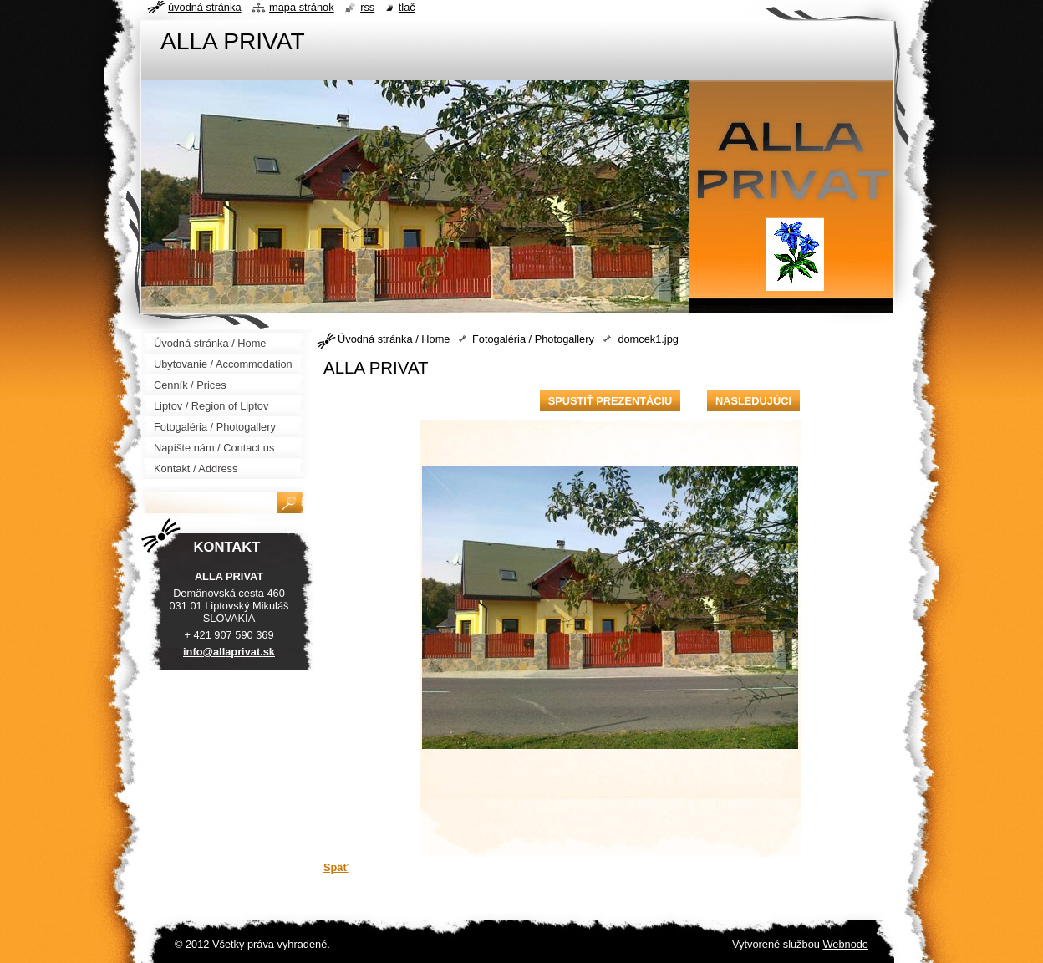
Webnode (845, 944)
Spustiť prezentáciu (610, 401)
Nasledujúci (753, 401)
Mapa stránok (301, 7)
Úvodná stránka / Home (394, 339)
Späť (336, 867)
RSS (367, 7)
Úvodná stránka (205, 7)
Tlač (407, 7)
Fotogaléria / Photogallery (533, 339)
